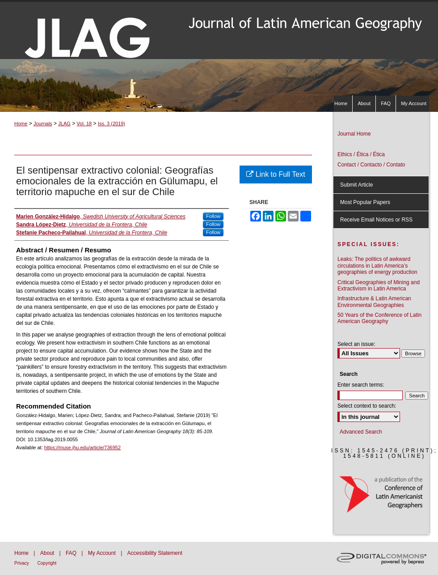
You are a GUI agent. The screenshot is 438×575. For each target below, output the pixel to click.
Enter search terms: (360, 385)
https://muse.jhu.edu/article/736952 (82, 447)
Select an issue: (356, 344)
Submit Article (356, 185)
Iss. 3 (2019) (111, 123)
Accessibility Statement (154, 553)
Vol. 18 (84, 123)
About (48, 553)
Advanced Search (361, 432)
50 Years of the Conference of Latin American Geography (379, 318)
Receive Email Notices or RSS (376, 220)
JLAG (64, 123)
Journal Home (354, 134)
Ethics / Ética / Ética (361, 154)
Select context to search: (366, 406)
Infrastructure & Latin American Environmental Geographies (374, 301)
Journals (43, 123)
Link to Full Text (275, 174)
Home (20, 123)
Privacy (22, 563)
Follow (213, 216)
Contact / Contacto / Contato (371, 165)
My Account (102, 553)
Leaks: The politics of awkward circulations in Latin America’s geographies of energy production (377, 265)
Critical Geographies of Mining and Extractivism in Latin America (378, 285)
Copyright (47, 563)
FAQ (72, 553)
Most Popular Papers (365, 202)
